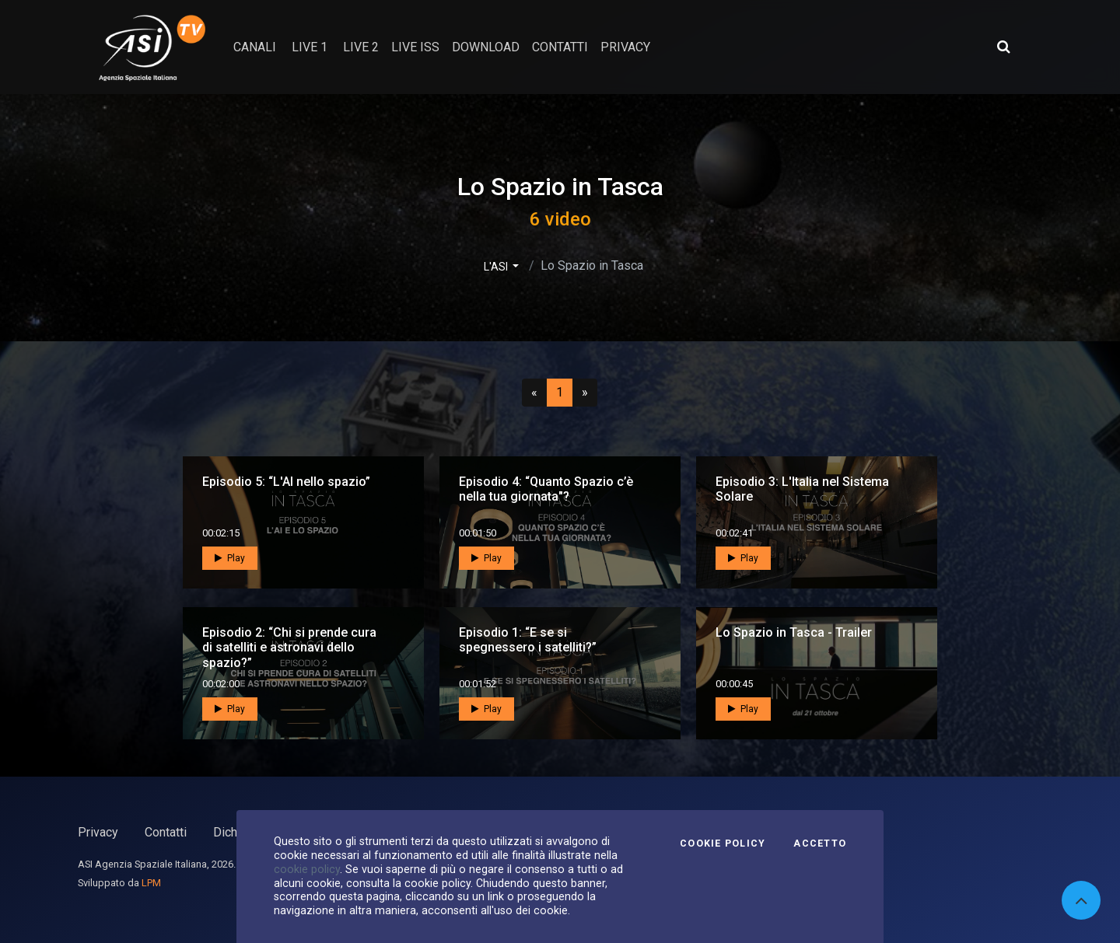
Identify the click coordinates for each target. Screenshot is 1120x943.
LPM (151, 883)
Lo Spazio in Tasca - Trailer (794, 632)
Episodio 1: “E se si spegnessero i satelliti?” (528, 640)
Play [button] (230, 558)
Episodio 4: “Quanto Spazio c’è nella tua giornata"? (546, 489)
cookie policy (307, 869)
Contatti (166, 832)
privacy (625, 47)
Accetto (819, 843)
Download (486, 47)
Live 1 (309, 47)
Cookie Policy (722, 843)
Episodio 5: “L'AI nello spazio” (286, 481)
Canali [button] (254, 47)
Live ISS (415, 47)
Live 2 (361, 47)
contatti (560, 47)
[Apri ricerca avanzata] (1003, 46)
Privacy (98, 832)
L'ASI (497, 266)
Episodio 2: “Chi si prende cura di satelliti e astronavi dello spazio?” (289, 647)
